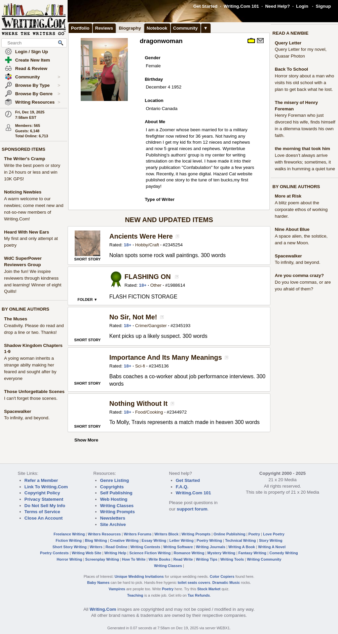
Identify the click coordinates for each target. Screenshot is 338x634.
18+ (128, 244)
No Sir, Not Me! (133, 317)
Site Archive (113, 524)
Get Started (205, 6)
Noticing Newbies (22, 192)
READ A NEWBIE (290, 33)
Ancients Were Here (141, 236)
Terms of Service (42, 511)
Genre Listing (114, 480)
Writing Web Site (86, 553)
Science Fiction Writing (150, 553)
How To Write (134, 559)
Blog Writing (96, 540)
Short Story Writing (69, 547)
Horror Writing (69, 559)
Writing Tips (206, 559)
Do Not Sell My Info (45, 505)
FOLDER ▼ (87, 299)
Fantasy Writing (252, 553)
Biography (130, 28)
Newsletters (112, 518)
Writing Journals (210, 547)
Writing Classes (117, 505)
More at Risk (288, 196)
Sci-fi (140, 365)
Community (37, 77)
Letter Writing (181, 540)
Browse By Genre (37, 94)
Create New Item (32, 60)
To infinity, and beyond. (26, 417)
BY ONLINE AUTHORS (25, 309)
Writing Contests (145, 547)
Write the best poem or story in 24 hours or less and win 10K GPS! (32, 172)
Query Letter (288, 42)
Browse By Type (37, 85)
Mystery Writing (221, 553)
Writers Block (166, 534)
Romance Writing (189, 553)
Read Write (183, 559)
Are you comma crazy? (299, 275)
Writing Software (178, 547)
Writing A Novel (272, 547)
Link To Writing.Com (46, 486)
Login (302, 6)
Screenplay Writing (102, 559)
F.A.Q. (182, 486)
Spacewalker (17, 411)
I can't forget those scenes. (31, 398)
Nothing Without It (138, 403)
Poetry (254, 534)
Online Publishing (229, 534)
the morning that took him (302, 148)
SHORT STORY (87, 259)
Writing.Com (102, 609)
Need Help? (277, 6)
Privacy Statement (44, 499)
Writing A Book (241, 547)
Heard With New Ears (26, 232)
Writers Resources (104, 534)
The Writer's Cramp (24, 158)
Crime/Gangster (151, 325)
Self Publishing (116, 492)
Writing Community (264, 559)
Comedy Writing (283, 553)
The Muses (15, 318)
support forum (192, 509)
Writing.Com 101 (241, 6)
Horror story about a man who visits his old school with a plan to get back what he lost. (304, 82)
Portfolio (80, 28)
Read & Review (31, 68)
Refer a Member (41, 480)
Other (155, 285)
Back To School (291, 69)
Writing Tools (232, 559)
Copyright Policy (42, 492)
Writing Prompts (117, 511)
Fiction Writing (69, 540)
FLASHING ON (147, 276)
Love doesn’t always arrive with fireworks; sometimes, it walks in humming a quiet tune (305, 162)
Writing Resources (37, 102)
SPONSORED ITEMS (23, 149)
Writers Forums (137, 534)
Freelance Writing (69, 534)
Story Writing (271, 540)
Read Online (116, 547)
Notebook (157, 28)
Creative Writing (124, 540)
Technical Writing (240, 540)
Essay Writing (154, 540)
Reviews (104, 28)
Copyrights (112, 486)
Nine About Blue (292, 229)
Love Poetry (274, 534)
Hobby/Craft (147, 244)
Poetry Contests (54, 553)
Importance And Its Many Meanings (165, 357)
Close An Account (44, 518)
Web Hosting (113, 499)
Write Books (160, 559)
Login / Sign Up (31, 51)
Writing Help (115, 553)
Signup (323, 6)
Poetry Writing (209, 540)
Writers (96, 547)
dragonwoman (161, 40)
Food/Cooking (149, 412)
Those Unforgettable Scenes (34, 391)
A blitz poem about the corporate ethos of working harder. (301, 209)
